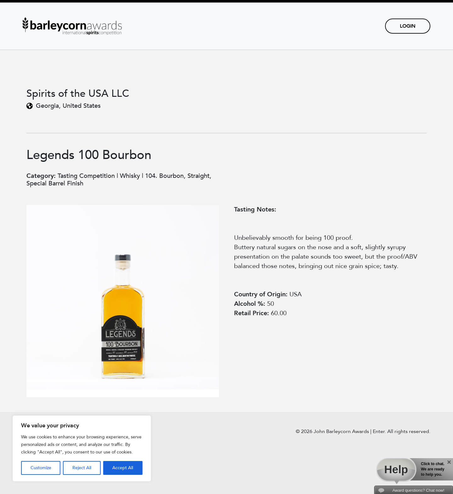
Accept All (122, 468)
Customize (41, 468)
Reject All (81, 468)
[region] (82, 448)
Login (408, 26)
